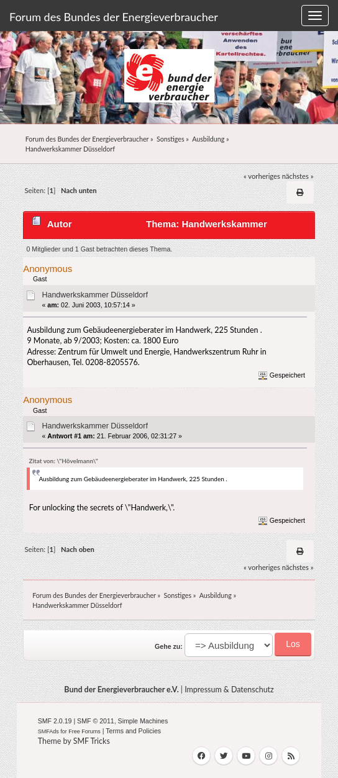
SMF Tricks (91, 741)
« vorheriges (262, 176)
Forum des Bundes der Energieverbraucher (113, 17)
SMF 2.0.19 (55, 721)
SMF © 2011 (95, 721)
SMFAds (48, 731)
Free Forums (84, 731)
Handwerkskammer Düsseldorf (94, 295)
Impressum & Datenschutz (229, 689)
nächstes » (298, 176)
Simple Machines (143, 721)
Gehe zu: (169, 646)
